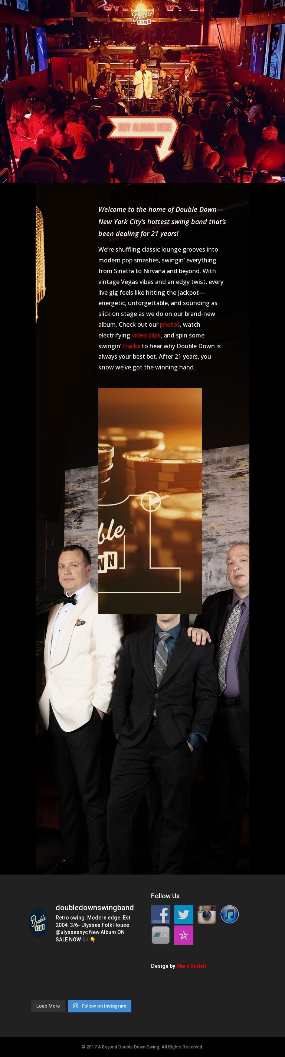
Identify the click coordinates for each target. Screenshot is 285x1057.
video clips (146, 335)
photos (170, 324)
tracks (131, 346)
